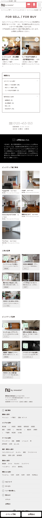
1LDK (12, 475)
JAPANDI (4, 444)
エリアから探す (6, 423)
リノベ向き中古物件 (12, 90)
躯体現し (20, 467)
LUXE (10, 444)
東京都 (4, 426)
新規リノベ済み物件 (12, 85)
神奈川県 (19, 430)
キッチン (18, 452)
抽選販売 (9, 100)
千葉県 (7, 433)
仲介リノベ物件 (11, 87)
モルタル (16, 463)
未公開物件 (10, 103)
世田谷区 (26, 426)
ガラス (14, 467)
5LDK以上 (35, 475)
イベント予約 (11, 514)
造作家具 (19, 455)
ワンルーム (5, 475)
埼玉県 (13, 433)
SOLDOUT (10, 109)
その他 (20, 433)
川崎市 (35, 430)
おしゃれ (16, 444)
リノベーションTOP (5, 10)
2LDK (17, 475)
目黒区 (33, 426)
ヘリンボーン (6, 467)
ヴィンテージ (6, 441)
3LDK (22, 475)
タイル (10, 463)
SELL (8, 106)
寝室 (24, 452)
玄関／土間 (11, 455)
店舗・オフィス (22, 417)
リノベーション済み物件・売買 (34, 10)
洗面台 (4, 455)
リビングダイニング (8, 452)
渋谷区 (13, 426)
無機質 (18, 441)
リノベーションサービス (18, 10)
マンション (5, 417)
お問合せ (31, 514)
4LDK (28, 475)
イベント (7, 499)
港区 (3, 430)
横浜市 (29, 430)
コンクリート (25, 463)
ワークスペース (32, 452)
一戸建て (13, 417)
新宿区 (20, 426)
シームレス (25, 441)
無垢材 (4, 463)
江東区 (9, 430)
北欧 (13, 441)
